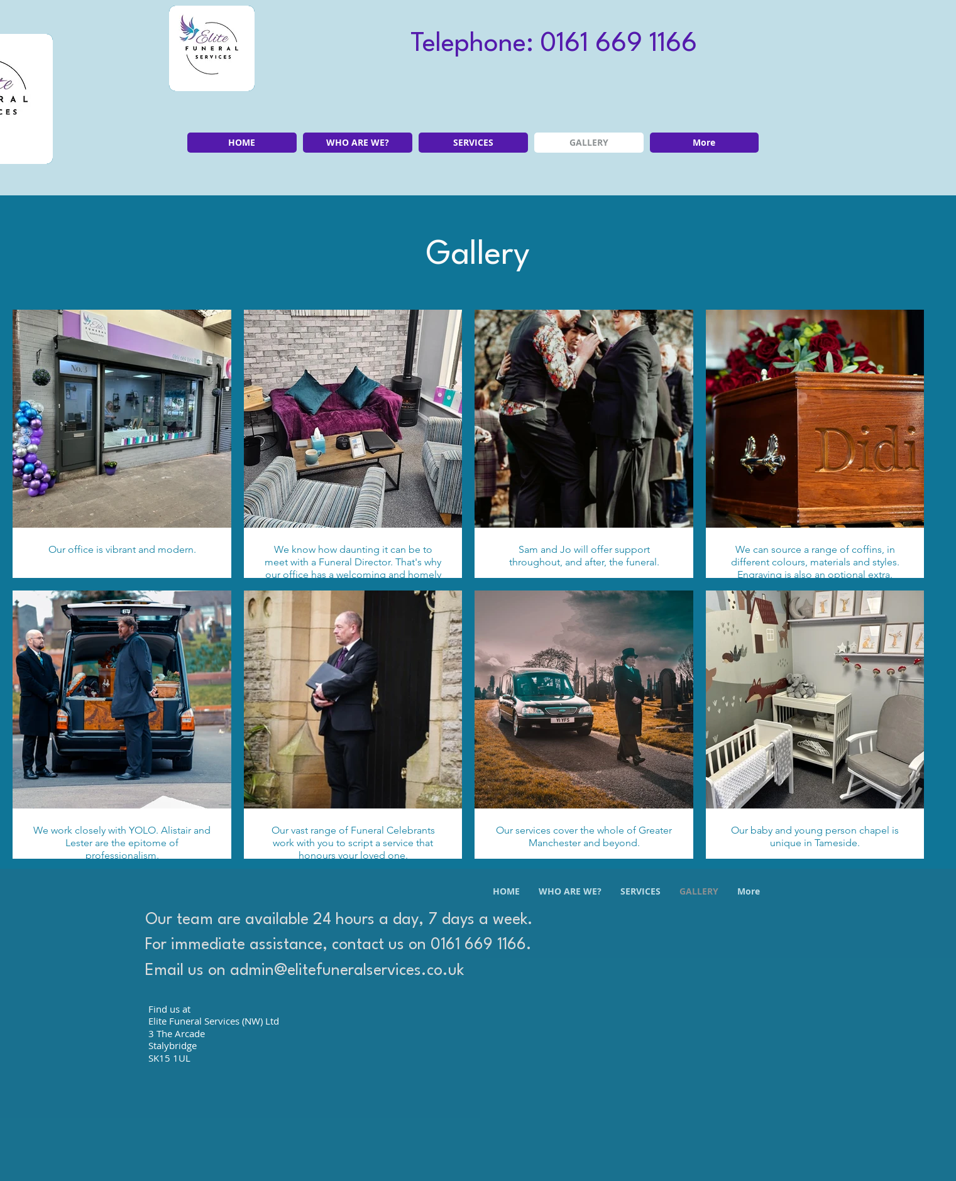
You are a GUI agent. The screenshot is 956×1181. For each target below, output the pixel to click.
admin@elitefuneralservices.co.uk (347, 971)
